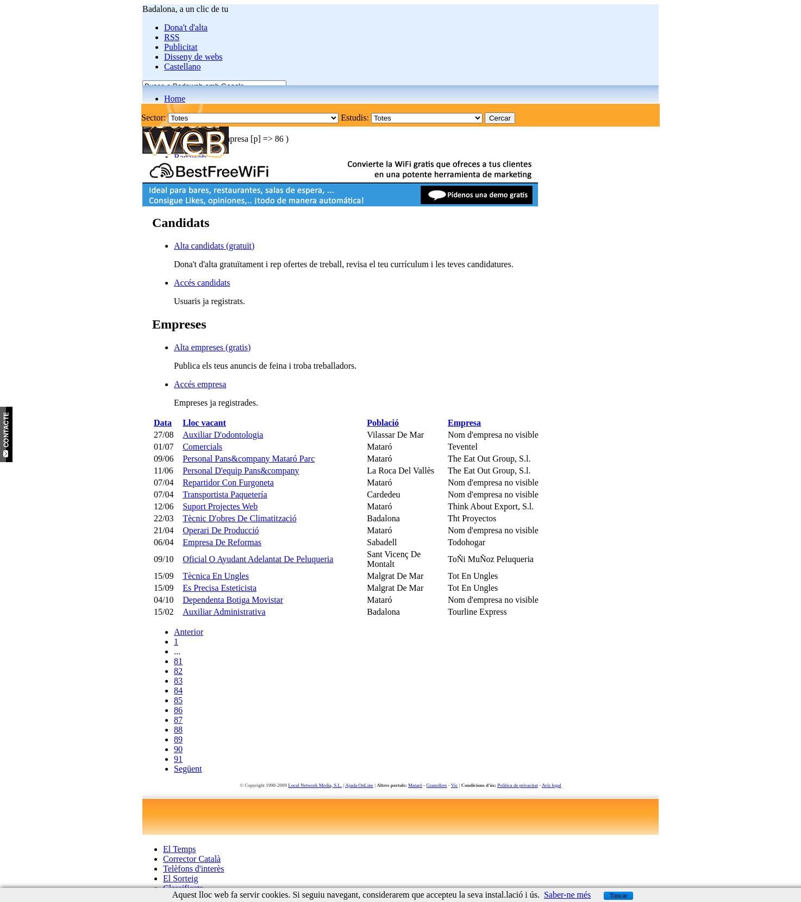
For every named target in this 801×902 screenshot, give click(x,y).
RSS (171, 37)
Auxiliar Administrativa (224, 611)
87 (178, 719)
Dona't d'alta (186, 27)
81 (178, 661)
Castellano (182, 66)
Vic (454, 785)
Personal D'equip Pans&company (241, 470)
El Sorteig (180, 878)
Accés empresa (200, 384)
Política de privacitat (517, 785)
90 (178, 749)
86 (178, 710)
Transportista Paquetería (225, 494)
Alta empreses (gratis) (212, 347)
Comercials (202, 446)
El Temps (179, 849)
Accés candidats (202, 282)
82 (178, 671)
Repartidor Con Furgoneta (228, 482)
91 (178, 759)
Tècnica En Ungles (216, 576)
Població (383, 422)
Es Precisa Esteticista (219, 587)
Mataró (415, 785)
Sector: (153, 117)
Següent (188, 768)
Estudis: (355, 117)
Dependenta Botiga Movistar (233, 599)
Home (174, 98)
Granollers (437, 785)
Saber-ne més (567, 894)
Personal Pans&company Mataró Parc (249, 458)
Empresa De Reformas (222, 542)
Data (163, 422)
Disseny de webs (193, 56)
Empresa (464, 422)
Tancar (618, 895)
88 (178, 729)
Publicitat (180, 47)
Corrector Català (192, 858)
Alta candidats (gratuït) (214, 245)
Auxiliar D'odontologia (223, 434)
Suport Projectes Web (220, 506)
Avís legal (551, 785)
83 (178, 680)
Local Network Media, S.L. (315, 785)
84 (178, 690)
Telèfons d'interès (193, 868)
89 (178, 739)
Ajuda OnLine (359, 785)
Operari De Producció (221, 530)
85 (178, 700)
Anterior (188, 631)
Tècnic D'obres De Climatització (239, 518)
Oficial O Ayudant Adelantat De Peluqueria (258, 559)
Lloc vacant (204, 422)
